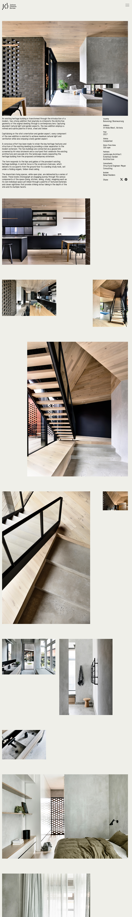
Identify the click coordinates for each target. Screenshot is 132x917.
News (5, 38)
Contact (6, 60)
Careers (6, 53)
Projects (68, 24)
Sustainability (9, 45)
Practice (65, 31)
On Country (65, 17)
